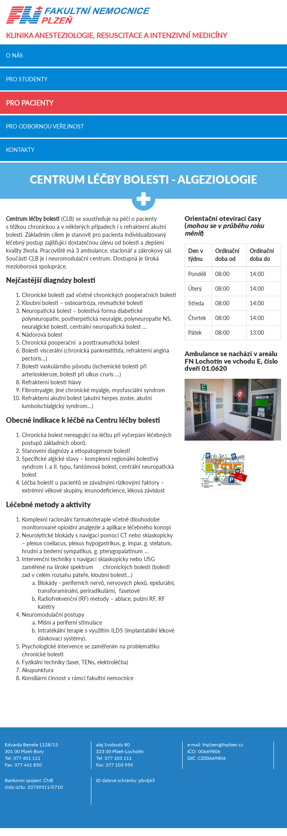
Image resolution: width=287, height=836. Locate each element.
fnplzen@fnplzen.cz (222, 745)
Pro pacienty (30, 103)
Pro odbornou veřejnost (45, 126)
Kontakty (20, 150)
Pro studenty (27, 79)
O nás (14, 55)
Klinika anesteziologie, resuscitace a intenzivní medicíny (116, 35)
